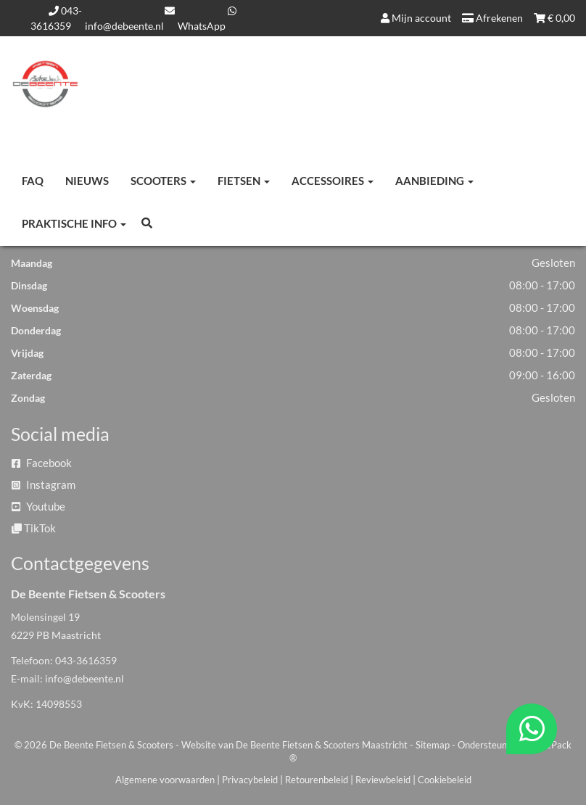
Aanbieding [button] (434, 180)
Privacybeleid (250, 779)
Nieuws (87, 180)
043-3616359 (86, 660)
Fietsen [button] (244, 180)
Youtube (38, 506)
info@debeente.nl (84, 678)
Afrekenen (492, 18)
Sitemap (433, 745)
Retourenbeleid (316, 779)
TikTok (34, 527)
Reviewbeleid (382, 779)
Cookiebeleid (444, 779)
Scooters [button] (163, 180)
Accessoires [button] (333, 180)
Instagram (43, 484)
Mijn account (416, 18)
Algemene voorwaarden (165, 779)
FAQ (33, 180)
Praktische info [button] (74, 223)
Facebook (42, 462)
